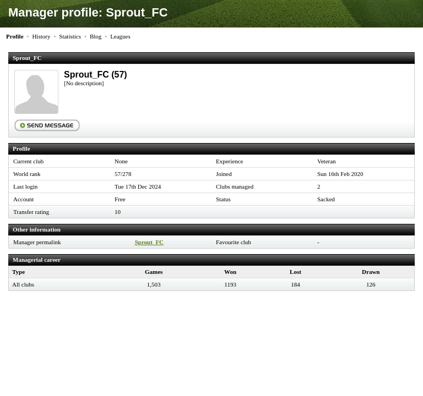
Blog (95, 36)
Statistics (70, 36)
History (41, 36)
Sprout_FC (149, 242)
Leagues (120, 36)
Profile (15, 36)
